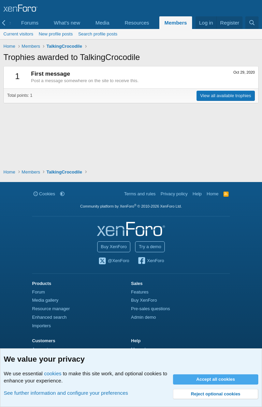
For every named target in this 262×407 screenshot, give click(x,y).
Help (197, 193)
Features (139, 292)
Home (213, 193)
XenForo (150, 261)
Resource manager (51, 308)
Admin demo (143, 317)
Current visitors (18, 33)
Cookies (44, 193)
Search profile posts (97, 33)
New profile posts (56, 33)
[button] (44, 22)
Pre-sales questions (150, 308)
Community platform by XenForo (131, 206)
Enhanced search (49, 317)
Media (103, 23)
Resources (137, 23)
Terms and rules (140, 193)
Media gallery (45, 300)
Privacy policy (174, 193)
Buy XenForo (114, 246)
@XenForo (113, 261)
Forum (38, 292)
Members (175, 23)
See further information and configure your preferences (66, 393)
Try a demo (150, 246)
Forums (30, 23)
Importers (41, 325)
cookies (52, 373)
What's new (67, 23)
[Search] (252, 22)
